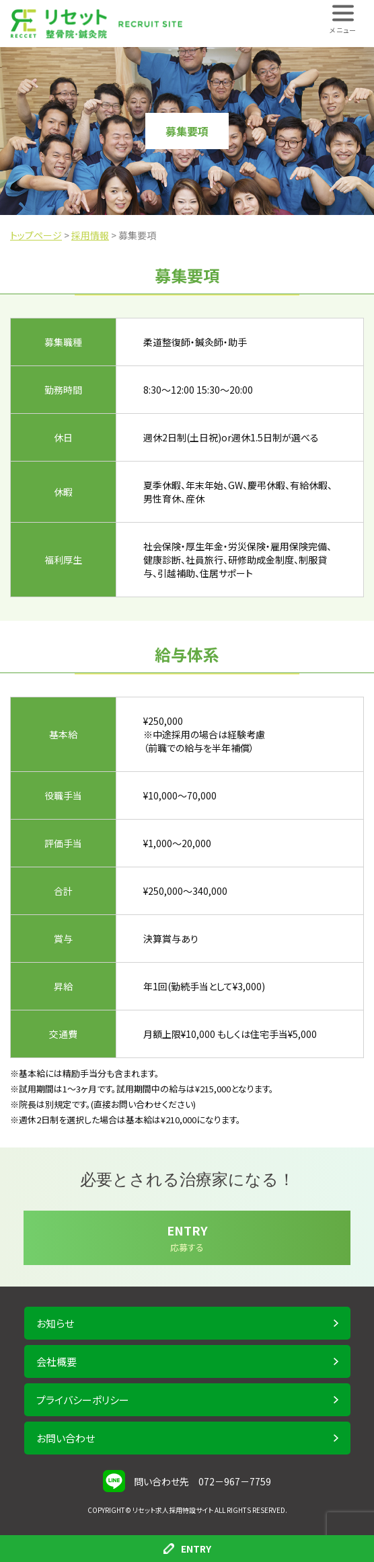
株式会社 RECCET (96, 23)
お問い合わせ (65, 1438)
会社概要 (56, 1361)
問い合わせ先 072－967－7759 (202, 1481)
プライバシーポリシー (82, 1400)
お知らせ (55, 1323)
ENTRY (187, 1548)
